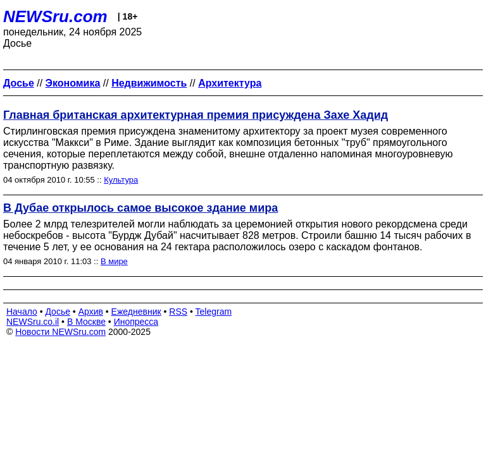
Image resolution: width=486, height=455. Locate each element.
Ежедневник (136, 311)
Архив (90, 311)
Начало (21, 311)
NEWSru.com (55, 16)
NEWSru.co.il (32, 322)
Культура (121, 180)
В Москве (86, 322)
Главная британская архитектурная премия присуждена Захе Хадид (195, 115)
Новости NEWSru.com (60, 332)
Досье (57, 311)
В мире (114, 261)
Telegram (214, 311)
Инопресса (136, 322)
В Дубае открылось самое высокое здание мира (140, 208)
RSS (178, 311)
